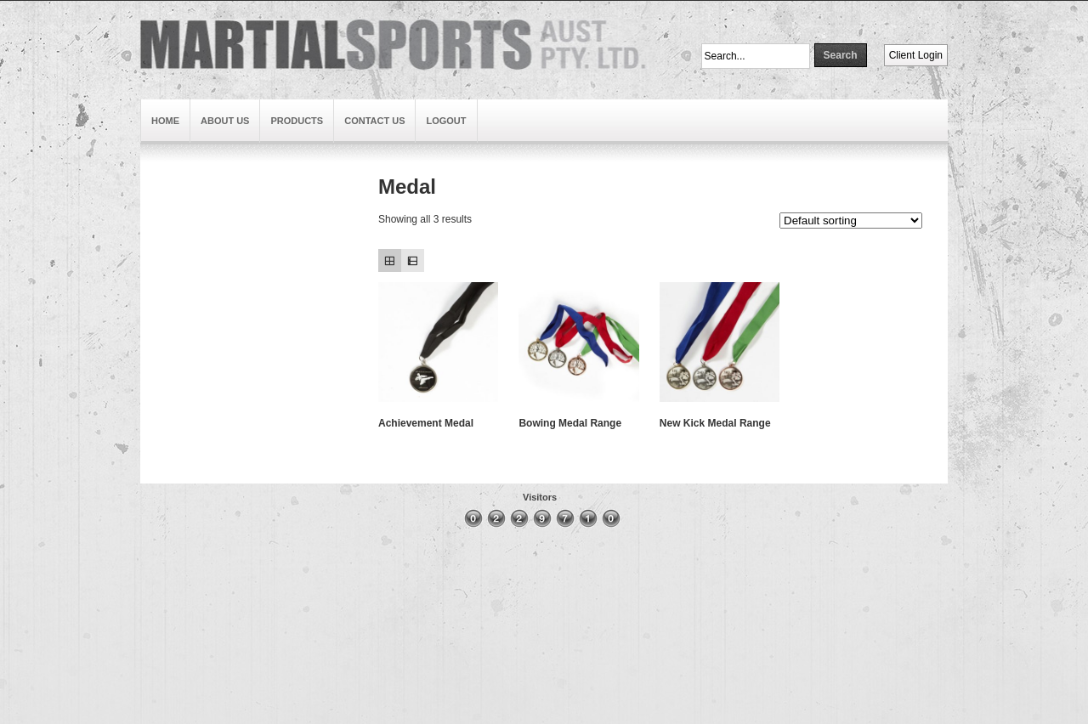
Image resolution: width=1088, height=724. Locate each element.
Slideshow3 (177, 252)
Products (296, 121)
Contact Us (374, 121)
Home (165, 121)
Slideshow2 (177, 327)
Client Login (916, 55)
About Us (225, 121)
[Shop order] (850, 220)
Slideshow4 (177, 234)
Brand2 (166, 290)
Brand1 (166, 197)
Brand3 (166, 308)
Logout (446, 121)
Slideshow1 (177, 271)
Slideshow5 (177, 216)
